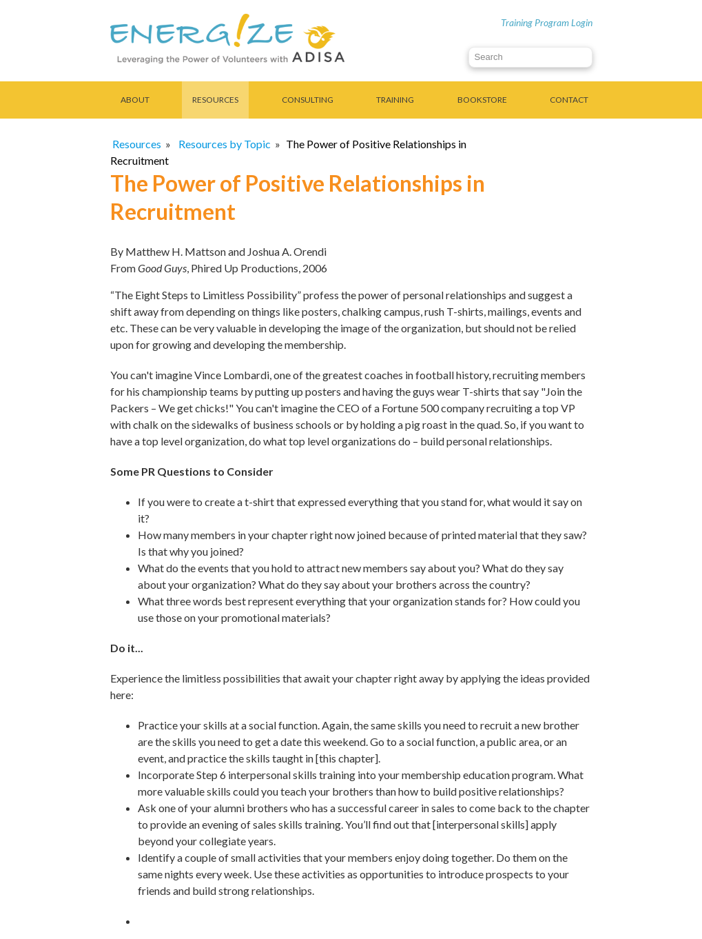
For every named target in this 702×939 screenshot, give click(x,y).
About (135, 99)
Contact (569, 99)
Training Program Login (546, 22)
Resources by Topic (224, 143)
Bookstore (482, 99)
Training (395, 99)
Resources (215, 99)
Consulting (307, 99)
